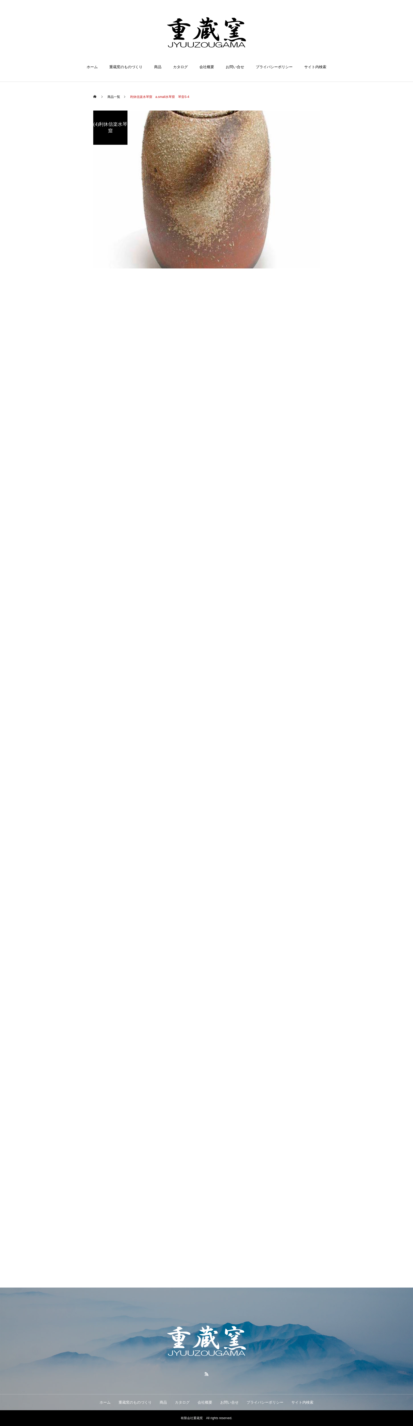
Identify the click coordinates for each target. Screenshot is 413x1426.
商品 (157, 67)
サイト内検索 (315, 67)
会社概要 (206, 67)
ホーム (92, 67)
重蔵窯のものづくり (125, 67)
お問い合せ (235, 67)
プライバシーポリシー (274, 67)
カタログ (180, 67)
